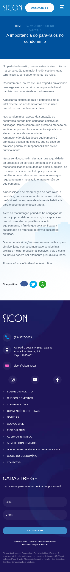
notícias (13, 417)
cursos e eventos (20, 398)
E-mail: (9, 515)
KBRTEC (43, 545)
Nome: (9, 502)
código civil (15, 423)
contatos (14, 462)
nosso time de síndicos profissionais (33, 449)
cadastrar (35, 530)
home (18, 26)
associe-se (39, 7)
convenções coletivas (23, 411)
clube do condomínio (22, 455)
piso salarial (16, 430)
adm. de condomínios (22, 443)
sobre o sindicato (20, 391)
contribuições (17, 404)
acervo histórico (19, 436)
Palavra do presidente (40, 26)
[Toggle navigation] (62, 7)
